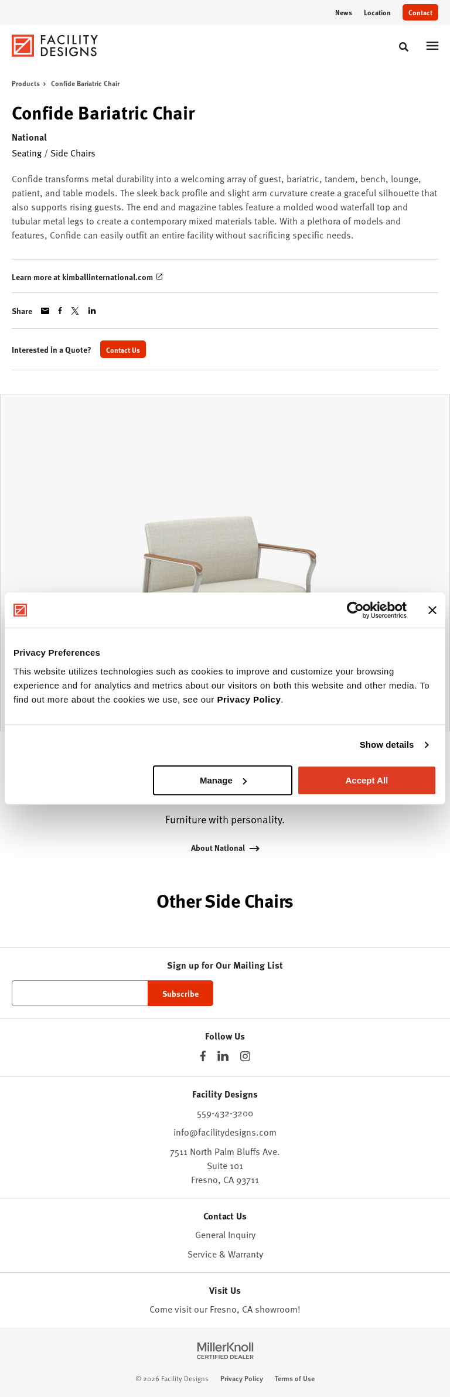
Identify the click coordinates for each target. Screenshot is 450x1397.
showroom (276, 1308)
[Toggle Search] (403, 47)
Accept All (366, 780)
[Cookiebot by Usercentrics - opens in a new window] (355, 610)
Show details (387, 744)
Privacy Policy (249, 699)
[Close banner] (432, 610)
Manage (223, 780)
